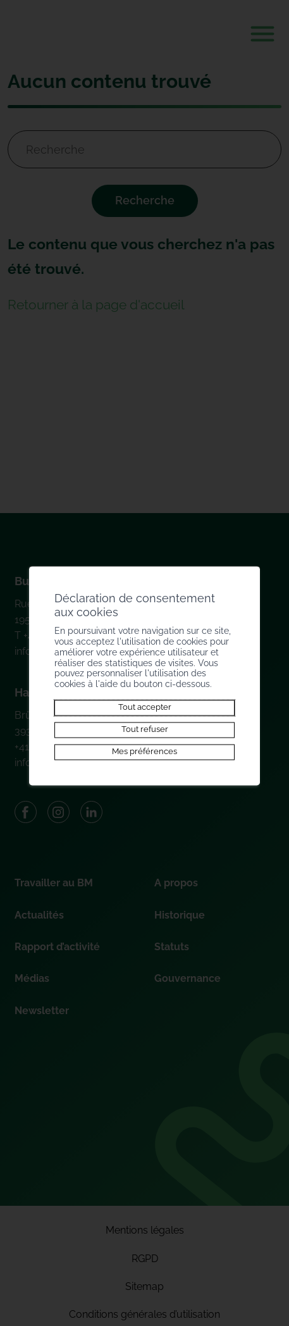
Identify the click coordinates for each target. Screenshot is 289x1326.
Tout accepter (144, 707)
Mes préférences (144, 752)
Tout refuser (144, 729)
